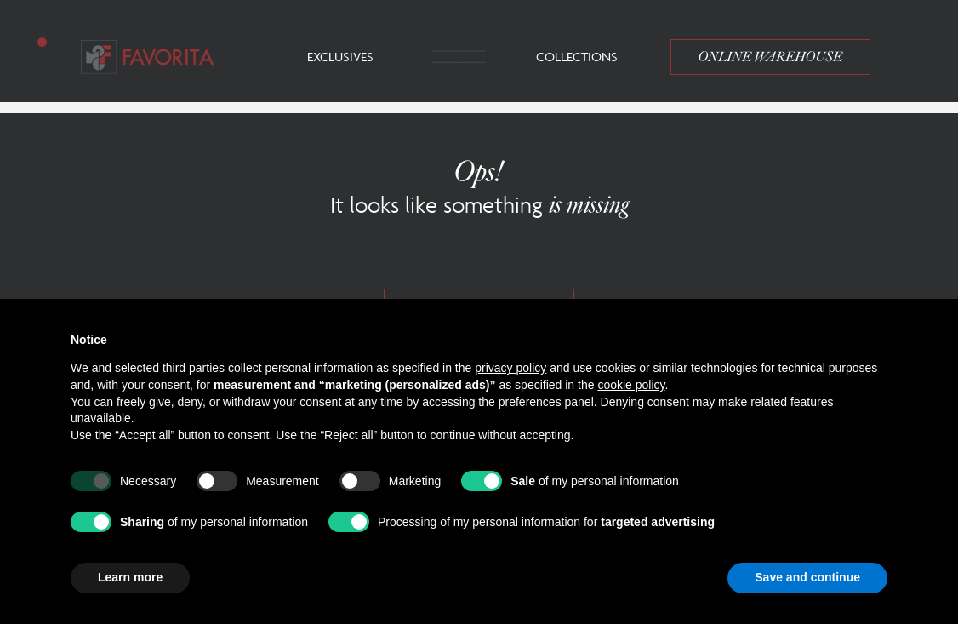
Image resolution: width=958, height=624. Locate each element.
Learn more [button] (130, 577)
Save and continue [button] (807, 577)
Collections (577, 57)
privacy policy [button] (510, 368)
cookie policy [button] (630, 385)
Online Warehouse (770, 57)
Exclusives (340, 57)
